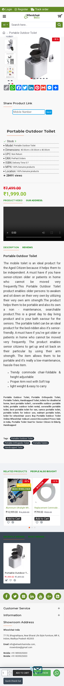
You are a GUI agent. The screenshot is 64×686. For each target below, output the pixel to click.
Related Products (15, 471)
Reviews (27, 247)
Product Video (13, 200)
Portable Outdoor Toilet (22, 438)
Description (11, 247)
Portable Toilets (40, 443)
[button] (31, 78)
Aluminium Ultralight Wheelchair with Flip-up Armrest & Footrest (18, 508)
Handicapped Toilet (14, 447)
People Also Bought (43, 471)
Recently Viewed (14, 536)
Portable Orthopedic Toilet (17, 443)
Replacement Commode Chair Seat (47, 508)
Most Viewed (36, 536)
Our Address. (34, 200)
